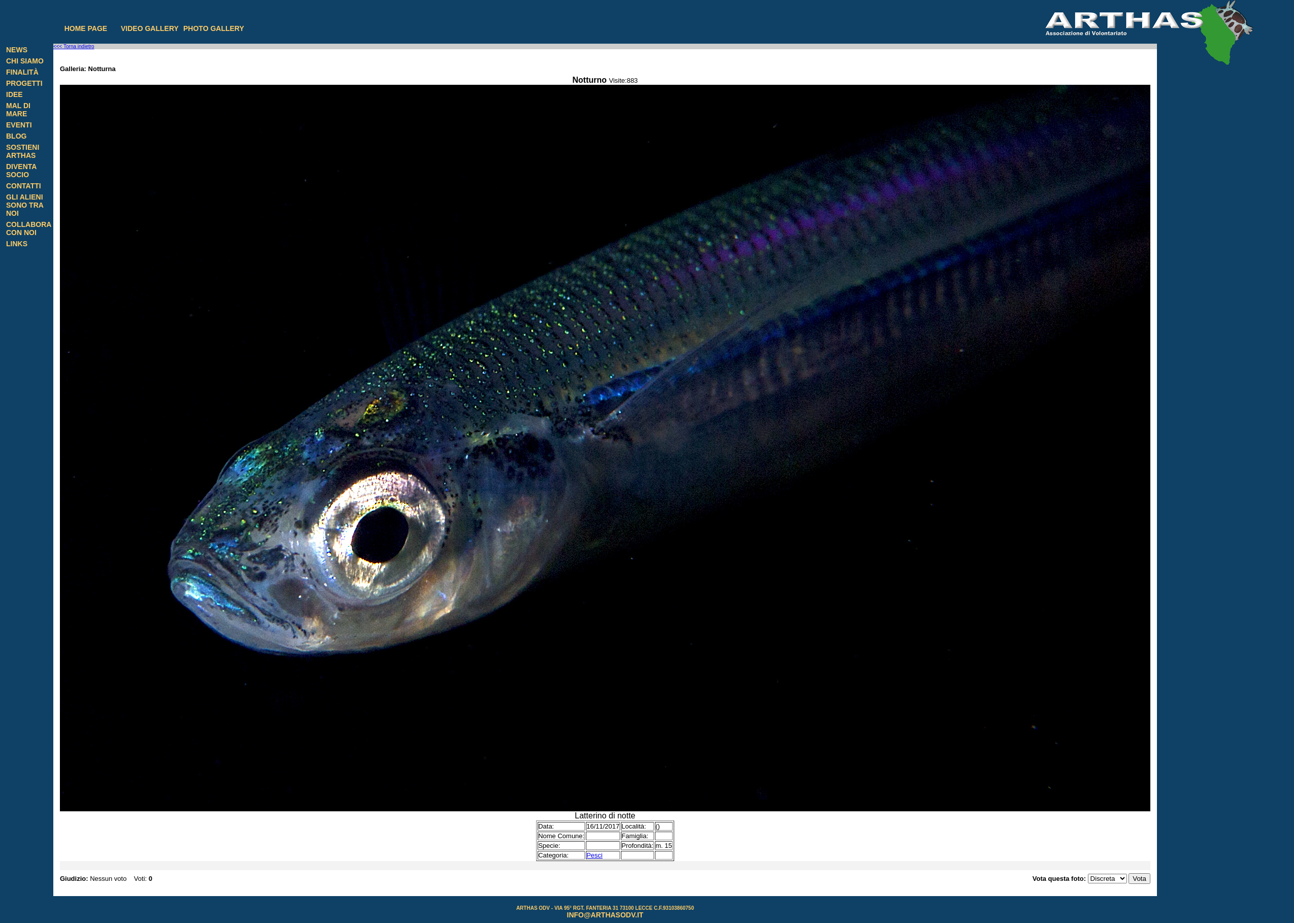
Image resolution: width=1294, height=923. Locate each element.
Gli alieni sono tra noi (24, 205)
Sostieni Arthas (22, 151)
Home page (86, 28)
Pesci (594, 855)
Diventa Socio (21, 170)
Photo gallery (213, 28)
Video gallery (150, 28)
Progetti (24, 83)
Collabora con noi (28, 228)
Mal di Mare (18, 110)
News (16, 50)
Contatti (23, 186)
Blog (16, 136)
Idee (14, 94)
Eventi (19, 125)
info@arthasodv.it (605, 915)
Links (16, 244)
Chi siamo (25, 61)
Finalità (22, 72)
